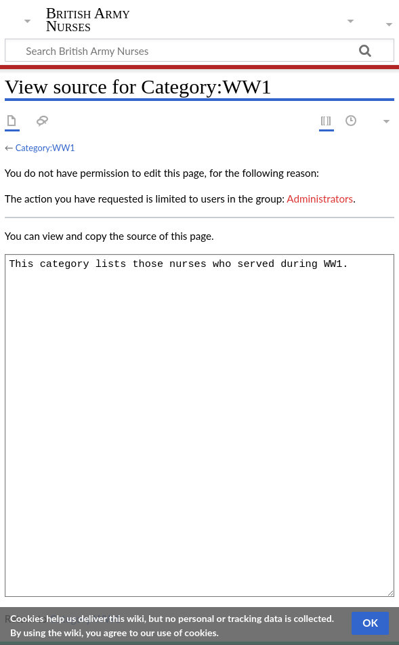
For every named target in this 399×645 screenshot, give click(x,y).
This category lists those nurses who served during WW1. (199, 425)
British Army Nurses (88, 19)
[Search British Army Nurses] (199, 50)
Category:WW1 (45, 147)
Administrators (320, 198)
